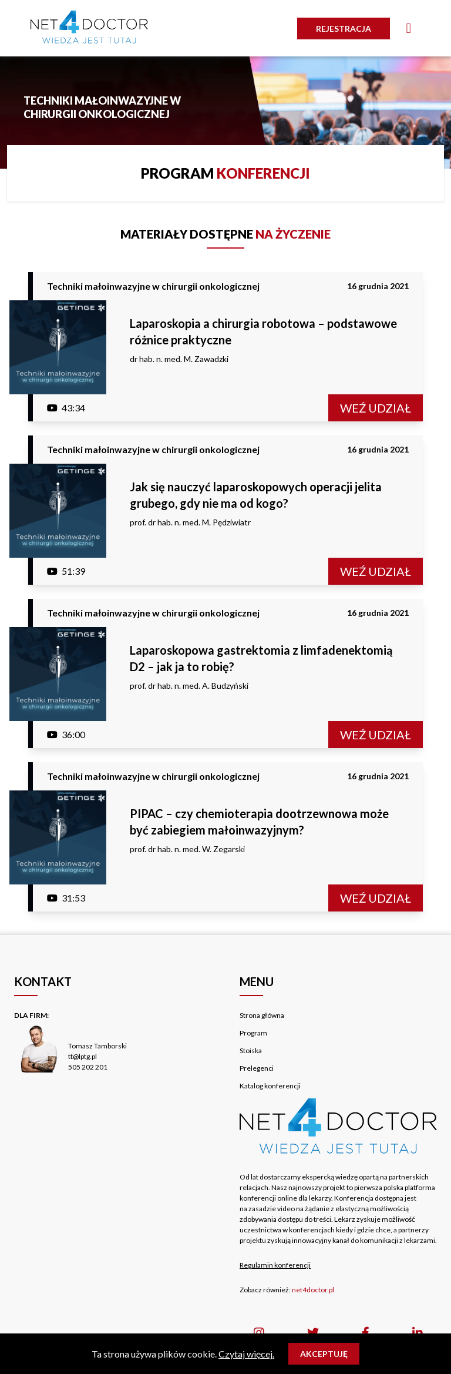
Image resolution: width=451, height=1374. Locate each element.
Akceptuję (324, 1354)
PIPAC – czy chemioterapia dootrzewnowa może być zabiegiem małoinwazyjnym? (259, 821)
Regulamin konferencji (275, 1265)
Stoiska (251, 1050)
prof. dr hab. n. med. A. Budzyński (189, 686)
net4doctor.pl (313, 1289)
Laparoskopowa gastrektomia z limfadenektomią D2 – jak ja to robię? (261, 658)
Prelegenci (257, 1068)
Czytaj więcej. (246, 1353)
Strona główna (262, 1015)
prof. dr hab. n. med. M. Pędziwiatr (190, 522)
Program (253, 1032)
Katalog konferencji (270, 1085)
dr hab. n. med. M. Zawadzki (179, 359)
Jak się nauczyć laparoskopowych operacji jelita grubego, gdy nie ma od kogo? (256, 495)
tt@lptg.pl (82, 1056)
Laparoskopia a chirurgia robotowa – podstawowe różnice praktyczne (263, 331)
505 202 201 (87, 1067)
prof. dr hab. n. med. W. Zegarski (187, 849)
